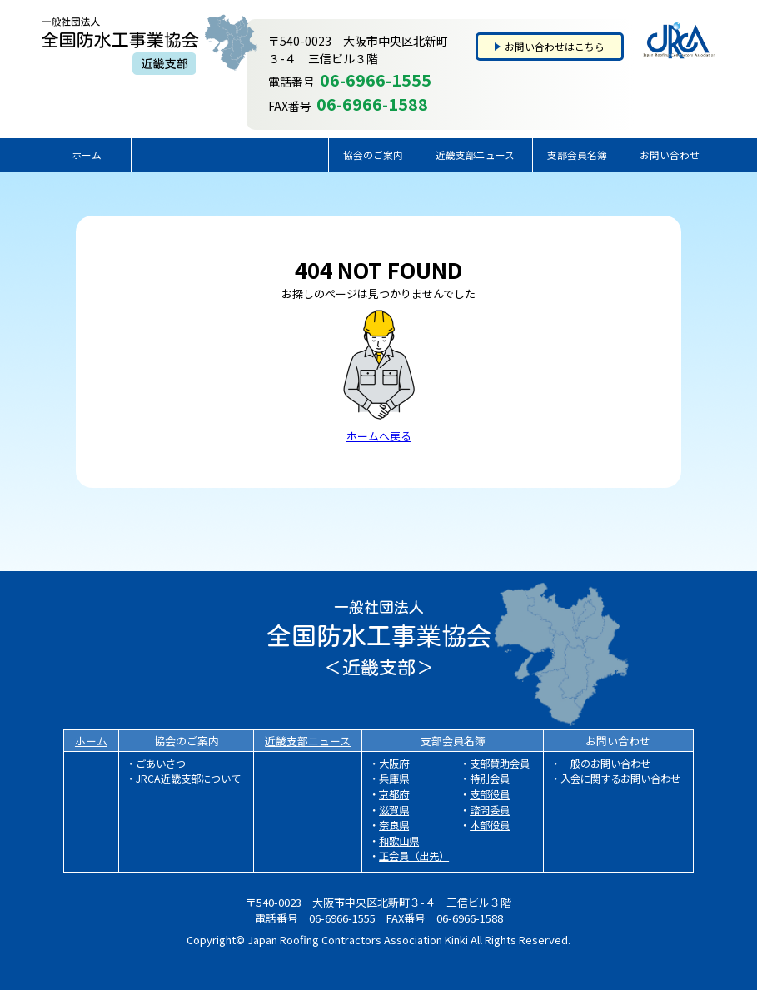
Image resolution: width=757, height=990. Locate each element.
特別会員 (490, 778)
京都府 (394, 794)
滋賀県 (394, 810)
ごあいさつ (161, 763)
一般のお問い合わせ (605, 763)
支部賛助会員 (500, 763)
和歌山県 (399, 840)
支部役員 (490, 794)
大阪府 (394, 763)
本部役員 (490, 825)
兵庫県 (394, 778)
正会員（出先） (414, 855)
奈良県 (394, 825)
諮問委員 (490, 810)
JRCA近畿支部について (188, 778)
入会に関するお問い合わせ (620, 778)
